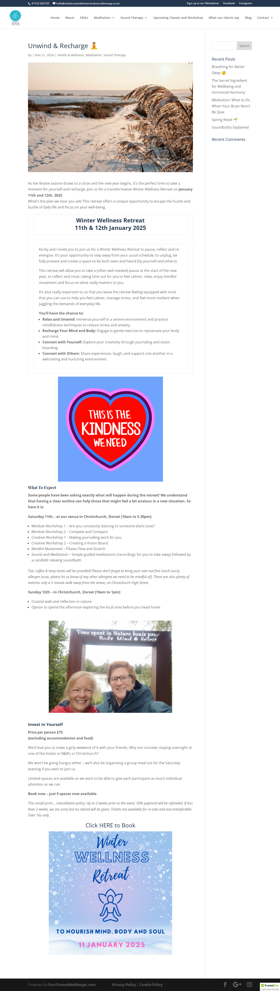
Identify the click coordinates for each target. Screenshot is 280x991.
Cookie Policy (151, 984)
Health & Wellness (70, 55)
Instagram (245, 3)
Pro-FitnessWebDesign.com (72, 984)
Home (55, 18)
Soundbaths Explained (230, 127)
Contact (263, 18)
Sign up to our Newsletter (203, 3)
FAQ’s (84, 18)
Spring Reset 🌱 (225, 119)
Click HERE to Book (110, 825)
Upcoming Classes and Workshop (178, 18)
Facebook (229, 3)
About (69, 18)
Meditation (102, 18)
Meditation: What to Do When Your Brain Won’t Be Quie (231, 106)
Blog (248, 18)
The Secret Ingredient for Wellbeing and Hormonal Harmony (229, 86)
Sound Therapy (132, 18)
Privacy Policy (124, 984)
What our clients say (224, 18)
